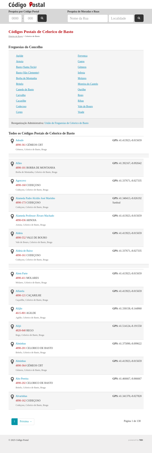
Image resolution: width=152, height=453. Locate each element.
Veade (81, 112)
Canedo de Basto (25, 89)
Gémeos (82, 67)
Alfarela (20, 291)
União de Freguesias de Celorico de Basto (67, 123)
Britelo (19, 83)
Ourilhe (82, 89)
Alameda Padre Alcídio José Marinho (35, 198)
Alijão (19, 308)
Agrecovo (21, 180)
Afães (19, 163)
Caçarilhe (21, 100)
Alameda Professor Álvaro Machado (35, 215)
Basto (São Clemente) (27, 72)
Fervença (82, 55)
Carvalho (21, 95)
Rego (80, 95)
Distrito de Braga (16, 36)
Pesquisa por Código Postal (24, 11)
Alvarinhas (21, 396)
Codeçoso (21, 106)
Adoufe (20, 140)
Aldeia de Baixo (24, 250)
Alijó (18, 326)
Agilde (19, 55)
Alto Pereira (22, 378)
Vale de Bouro (85, 106)
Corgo (19, 112)
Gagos (81, 61)
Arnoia (19, 61)
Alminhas (21, 343)
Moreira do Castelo (88, 83)
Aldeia (19, 233)
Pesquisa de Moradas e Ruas (83, 11)
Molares (82, 78)
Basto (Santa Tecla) (26, 67)
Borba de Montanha (26, 78)
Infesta (81, 72)
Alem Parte (22, 273)
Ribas (81, 100)
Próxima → (26, 421)
